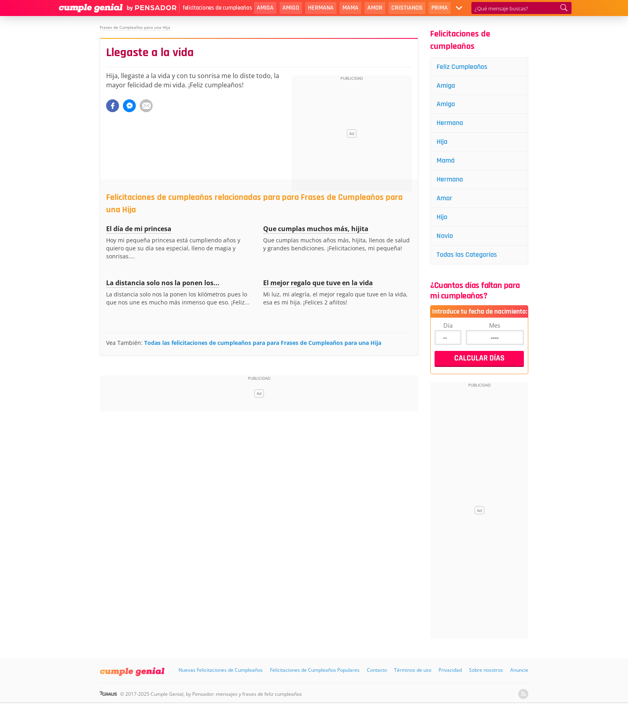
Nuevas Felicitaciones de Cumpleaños (221, 670)
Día (448, 325)
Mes (494, 325)
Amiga (265, 8)
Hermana (321, 8)
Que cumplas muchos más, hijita (315, 228)
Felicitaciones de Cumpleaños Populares (315, 670)
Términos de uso (412, 670)
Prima (439, 8)
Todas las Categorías (467, 254)
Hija (442, 141)
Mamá (446, 160)
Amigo (290, 8)
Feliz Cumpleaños (462, 66)
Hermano (450, 179)
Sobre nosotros (486, 670)
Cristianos (407, 8)
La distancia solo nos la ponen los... (162, 282)
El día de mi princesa (138, 228)
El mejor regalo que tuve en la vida (318, 282)
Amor (374, 8)
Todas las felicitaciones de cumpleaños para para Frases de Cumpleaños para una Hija (262, 342)
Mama (350, 8)
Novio (445, 235)
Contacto (377, 670)
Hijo (442, 217)
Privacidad (450, 670)
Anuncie (519, 670)
